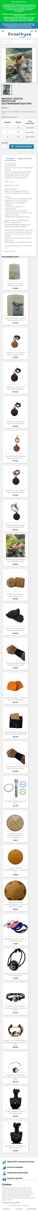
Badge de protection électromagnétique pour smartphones (15, 836)
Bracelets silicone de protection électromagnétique (15, 940)
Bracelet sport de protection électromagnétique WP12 (15, 768)
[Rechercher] (19, 42)
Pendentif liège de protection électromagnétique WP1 (15, 457)
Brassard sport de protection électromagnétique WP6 (15, 630)
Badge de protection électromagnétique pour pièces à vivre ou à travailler (15, 904)
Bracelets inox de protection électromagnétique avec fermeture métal (16, 1077)
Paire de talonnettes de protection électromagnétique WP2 (15, 699)
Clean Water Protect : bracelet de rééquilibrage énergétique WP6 (15, 733)
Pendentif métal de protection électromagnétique (15, 1112)
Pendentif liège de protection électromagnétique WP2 (15, 492)
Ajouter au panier (21, 146)
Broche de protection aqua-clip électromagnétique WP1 (15, 319)
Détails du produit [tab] (25, 158)
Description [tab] (10, 158)
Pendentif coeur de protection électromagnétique (15, 1147)
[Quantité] (4, 146)
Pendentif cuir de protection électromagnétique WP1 (15, 354)
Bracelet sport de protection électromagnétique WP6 (15, 664)
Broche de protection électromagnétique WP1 (15, 285)
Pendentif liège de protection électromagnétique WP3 (15, 526)
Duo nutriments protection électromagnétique (15, 595)
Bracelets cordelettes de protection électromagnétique (16, 974)
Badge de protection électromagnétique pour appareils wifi (15, 870)
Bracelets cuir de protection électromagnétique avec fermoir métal (15, 1008)
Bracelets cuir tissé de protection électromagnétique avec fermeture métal (16, 1042)
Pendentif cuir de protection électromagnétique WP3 (15, 423)
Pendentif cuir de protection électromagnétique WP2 (15, 388)
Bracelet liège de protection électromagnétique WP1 (15, 561)
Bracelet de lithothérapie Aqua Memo (15, 802)
